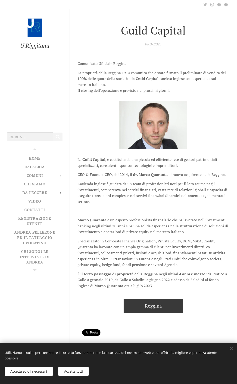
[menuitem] (34, 158)
